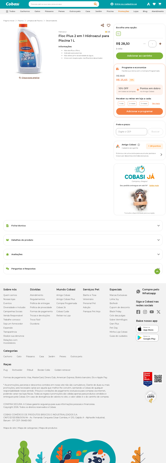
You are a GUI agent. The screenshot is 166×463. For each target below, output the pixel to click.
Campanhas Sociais (12, 312)
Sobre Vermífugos (118, 321)
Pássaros (30, 358)
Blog (145, 13)
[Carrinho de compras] (159, 4)
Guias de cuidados (118, 337)
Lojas (136, 13)
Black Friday (115, 312)
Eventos (7, 304)
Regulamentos (37, 300)
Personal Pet (89, 304)
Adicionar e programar (139, 112)
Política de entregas (40, 304)
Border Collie (44, 371)
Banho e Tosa (89, 296)
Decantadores (51, 22)
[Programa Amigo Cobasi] (148, 4)
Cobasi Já (61, 308)
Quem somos (10, 296)
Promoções (123, 13)
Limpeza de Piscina (34, 22)
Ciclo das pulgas (117, 317)
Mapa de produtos (48, 429)
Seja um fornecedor (13, 325)
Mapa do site (9, 429)
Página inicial (8, 22)
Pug (5, 371)
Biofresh (114, 304)
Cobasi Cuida (62, 312)
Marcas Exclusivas (118, 296)
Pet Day (114, 329)
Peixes (63, 358)
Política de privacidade (41, 308)
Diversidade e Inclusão (14, 308)
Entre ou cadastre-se (126, 5)
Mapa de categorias (27, 429)
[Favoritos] (154, 4)
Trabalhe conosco (11, 321)
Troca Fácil (35, 321)
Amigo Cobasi (63, 296)
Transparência (10, 333)
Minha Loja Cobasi (118, 333)
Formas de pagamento (41, 312)
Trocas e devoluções (40, 317)
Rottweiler (17, 371)
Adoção (86, 308)
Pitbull (30, 371)
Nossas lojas (9, 300)
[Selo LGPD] (150, 404)
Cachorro (7, 358)
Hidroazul (62, 33)
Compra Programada (66, 304)
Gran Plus (114, 325)
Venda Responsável (13, 317)
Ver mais (156, 105)
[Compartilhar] (102, 26)
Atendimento (158, 13)
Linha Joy (114, 300)
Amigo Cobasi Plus (65, 300)
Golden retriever (62, 371)
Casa (41, 358)
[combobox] (69, 5)
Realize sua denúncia (13, 337)
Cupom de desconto (120, 308)
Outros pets (76, 358)
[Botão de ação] (161, 156)
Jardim (51, 358)
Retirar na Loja (63, 317)
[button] (100, 5)
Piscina (20, 22)
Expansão (8, 329)
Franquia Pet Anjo (91, 312)
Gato (19, 358)
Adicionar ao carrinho (139, 57)
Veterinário (88, 300)
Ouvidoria (34, 325)
